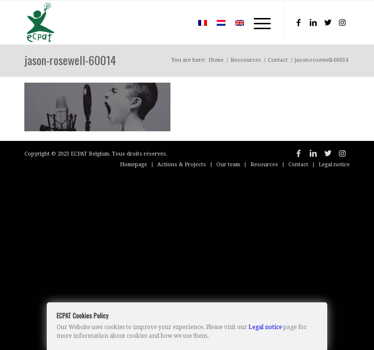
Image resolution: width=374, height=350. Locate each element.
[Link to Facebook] (298, 22)
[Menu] (257, 22)
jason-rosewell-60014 (70, 60)
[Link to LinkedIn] (313, 22)
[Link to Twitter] (327, 22)
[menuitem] (178, 22)
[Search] (178, 22)
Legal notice (265, 327)
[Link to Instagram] (342, 22)
